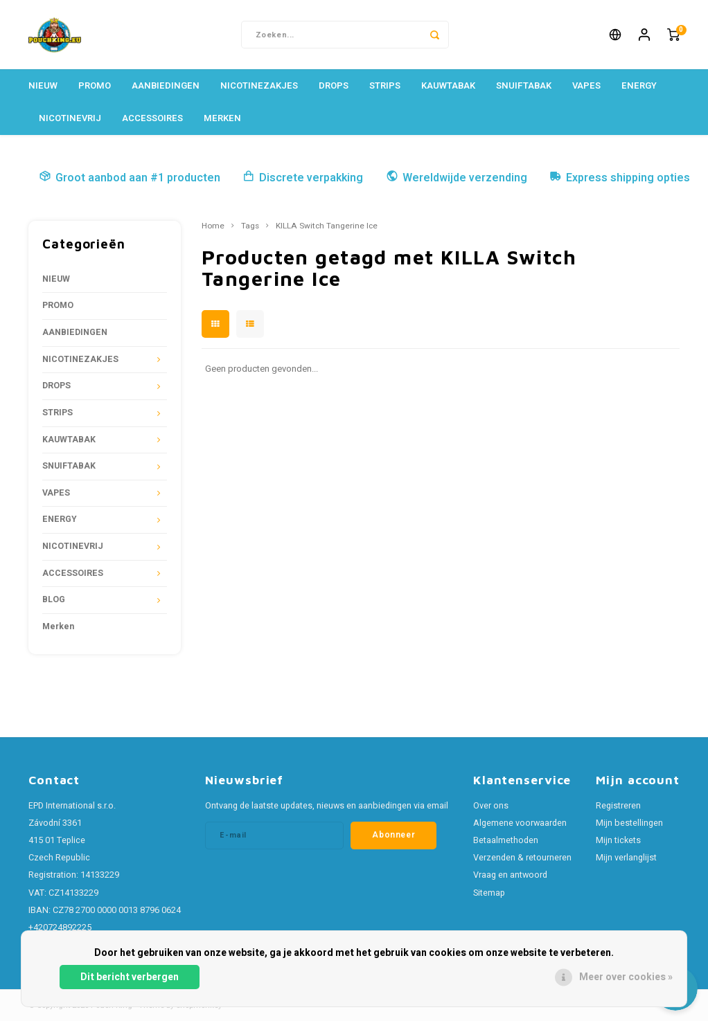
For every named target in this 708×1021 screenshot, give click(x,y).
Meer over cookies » (626, 977)
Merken (222, 118)
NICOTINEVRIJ (70, 118)
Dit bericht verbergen (129, 977)
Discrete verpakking (302, 178)
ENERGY (639, 85)
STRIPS (384, 85)
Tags (250, 226)
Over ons (490, 805)
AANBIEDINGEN (166, 85)
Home (213, 226)
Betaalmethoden (505, 840)
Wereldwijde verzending (456, 178)
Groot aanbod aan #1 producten (129, 178)
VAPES (586, 85)
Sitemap (489, 893)
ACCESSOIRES (152, 118)
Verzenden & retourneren (522, 857)
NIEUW (42, 85)
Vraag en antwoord (510, 875)
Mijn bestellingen (629, 823)
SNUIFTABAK (523, 85)
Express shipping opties (619, 178)
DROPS (333, 85)
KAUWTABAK (448, 85)
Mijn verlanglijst (626, 857)
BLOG (53, 599)
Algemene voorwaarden (520, 823)
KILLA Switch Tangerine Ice (327, 226)
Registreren (618, 805)
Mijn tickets (618, 840)
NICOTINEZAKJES (259, 85)
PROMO (94, 85)
